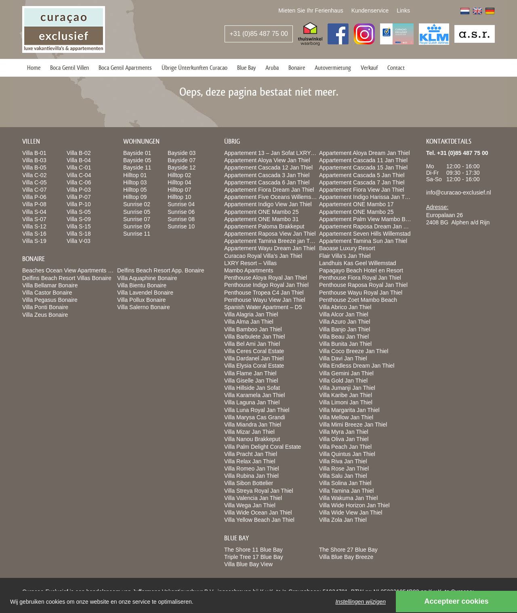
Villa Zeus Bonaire (45, 315)
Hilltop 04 (179, 182)
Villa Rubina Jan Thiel (251, 476)
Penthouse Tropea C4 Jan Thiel (264, 292)
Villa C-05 (34, 182)
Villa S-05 (79, 212)
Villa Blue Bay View (248, 564)
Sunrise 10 (181, 226)
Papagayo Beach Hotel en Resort (361, 270)
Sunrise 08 (181, 219)
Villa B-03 (34, 160)
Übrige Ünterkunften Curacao (194, 67)
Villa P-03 (79, 189)
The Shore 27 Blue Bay (348, 549)
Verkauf (369, 67)
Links (403, 10)
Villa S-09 (79, 219)
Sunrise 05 (136, 212)
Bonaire (296, 67)
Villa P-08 (34, 204)
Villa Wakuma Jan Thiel (348, 498)
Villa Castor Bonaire (47, 292)
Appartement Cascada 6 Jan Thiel (266, 182)
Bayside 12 (181, 167)
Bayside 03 (181, 153)
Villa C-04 (79, 175)
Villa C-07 (34, 189)
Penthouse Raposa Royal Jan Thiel (363, 285)
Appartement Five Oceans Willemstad (271, 197)
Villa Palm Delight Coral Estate (262, 447)
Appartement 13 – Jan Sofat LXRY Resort (276, 153)
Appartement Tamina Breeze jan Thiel (271, 241)
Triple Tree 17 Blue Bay (253, 557)
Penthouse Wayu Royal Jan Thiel (360, 292)
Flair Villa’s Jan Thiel (345, 256)
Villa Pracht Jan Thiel (250, 454)
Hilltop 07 (179, 189)
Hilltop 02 (179, 175)
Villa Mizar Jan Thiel (249, 432)
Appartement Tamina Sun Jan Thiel (363, 241)
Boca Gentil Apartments (125, 67)
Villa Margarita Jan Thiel (349, 410)
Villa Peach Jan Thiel (345, 447)
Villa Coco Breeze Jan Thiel (353, 351)
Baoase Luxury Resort (347, 248)
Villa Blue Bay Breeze (346, 557)
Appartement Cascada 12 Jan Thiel (268, 167)
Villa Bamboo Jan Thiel (253, 329)
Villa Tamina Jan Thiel (346, 490)
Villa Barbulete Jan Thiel (254, 336)
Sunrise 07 (136, 219)
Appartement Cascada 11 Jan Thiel (363, 160)
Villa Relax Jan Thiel (249, 461)
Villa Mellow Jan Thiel (346, 417)
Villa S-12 (34, 226)
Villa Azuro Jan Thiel (344, 321)
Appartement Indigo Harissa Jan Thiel (366, 197)
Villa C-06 (79, 182)
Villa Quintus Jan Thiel (347, 454)
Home (33, 67)
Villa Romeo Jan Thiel (251, 468)
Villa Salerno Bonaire (143, 307)
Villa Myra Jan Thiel (343, 432)
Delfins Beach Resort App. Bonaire (160, 270)
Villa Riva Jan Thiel (343, 461)
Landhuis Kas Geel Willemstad (357, 263)
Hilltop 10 (179, 197)
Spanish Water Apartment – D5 (263, 307)
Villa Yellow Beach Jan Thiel (259, 520)
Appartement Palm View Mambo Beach (368, 219)
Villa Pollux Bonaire (141, 300)
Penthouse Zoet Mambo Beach (358, 300)
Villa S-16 (34, 233)
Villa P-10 (79, 204)
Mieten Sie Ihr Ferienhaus (310, 10)
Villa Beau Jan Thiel (344, 336)
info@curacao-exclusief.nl (458, 192)
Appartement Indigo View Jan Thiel (268, 204)
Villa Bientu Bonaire (141, 285)
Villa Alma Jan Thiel (248, 321)
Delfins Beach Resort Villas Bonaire (66, 278)
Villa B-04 (79, 160)
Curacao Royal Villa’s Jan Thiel (263, 256)
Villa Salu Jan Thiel (343, 476)
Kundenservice (370, 10)
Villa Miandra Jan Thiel (252, 424)
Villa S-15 (79, 226)
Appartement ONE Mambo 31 (261, 219)
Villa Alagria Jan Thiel (251, 314)
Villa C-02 (34, 175)
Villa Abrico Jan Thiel (345, 307)
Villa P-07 (79, 197)
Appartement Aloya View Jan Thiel (267, 160)
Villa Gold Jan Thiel (343, 380)
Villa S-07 (34, 219)
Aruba (272, 67)
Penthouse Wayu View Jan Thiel (264, 300)
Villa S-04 (34, 212)
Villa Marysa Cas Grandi (254, 417)
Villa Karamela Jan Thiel (254, 395)
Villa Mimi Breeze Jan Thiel (353, 424)
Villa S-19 (34, 241)
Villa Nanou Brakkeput (252, 439)
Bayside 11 (137, 167)
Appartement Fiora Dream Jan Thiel (269, 189)
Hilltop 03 (135, 182)
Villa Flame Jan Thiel (250, 373)
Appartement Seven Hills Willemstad (364, 233)
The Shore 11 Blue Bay (253, 549)
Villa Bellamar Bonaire (50, 285)
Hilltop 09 (135, 197)
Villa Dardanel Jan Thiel (254, 358)
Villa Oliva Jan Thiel (343, 439)
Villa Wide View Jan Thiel (350, 512)
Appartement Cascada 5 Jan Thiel (361, 175)
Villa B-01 (34, 153)
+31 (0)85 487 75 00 (258, 33)
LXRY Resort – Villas (250, 263)
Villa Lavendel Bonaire (145, 292)
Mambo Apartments (248, 270)
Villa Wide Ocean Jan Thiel (258, 512)
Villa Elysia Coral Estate (254, 365)
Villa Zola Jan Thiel (343, 520)
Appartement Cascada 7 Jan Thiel (361, 182)
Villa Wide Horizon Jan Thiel (354, 505)
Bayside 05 (137, 160)
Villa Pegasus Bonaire (50, 300)
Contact (396, 67)
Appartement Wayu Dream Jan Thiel (269, 248)
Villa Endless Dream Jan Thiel (356, 365)
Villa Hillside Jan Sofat (252, 388)
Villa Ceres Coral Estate (254, 351)
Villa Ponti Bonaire (45, 307)
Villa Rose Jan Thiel (344, 468)
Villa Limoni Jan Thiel (345, 402)
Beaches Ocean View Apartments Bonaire (74, 270)
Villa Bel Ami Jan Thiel (252, 344)
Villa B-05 (34, 167)
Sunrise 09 (136, 226)
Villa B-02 (79, 153)
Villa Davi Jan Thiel (343, 358)
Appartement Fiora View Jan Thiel (361, 189)
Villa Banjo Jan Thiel (344, 329)
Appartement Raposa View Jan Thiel (270, 233)
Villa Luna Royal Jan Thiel (256, 410)
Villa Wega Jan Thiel (249, 505)
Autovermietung (333, 67)
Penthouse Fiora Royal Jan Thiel (360, 277)
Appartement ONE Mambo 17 (356, 204)
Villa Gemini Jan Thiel (346, 373)
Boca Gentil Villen (69, 67)
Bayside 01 (137, 153)
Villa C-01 (79, 167)
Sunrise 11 (136, 233)
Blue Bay (246, 67)
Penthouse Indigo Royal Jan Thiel (266, 285)
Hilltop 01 (135, 175)
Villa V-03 (78, 241)
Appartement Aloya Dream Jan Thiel (364, 153)
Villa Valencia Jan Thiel (253, 498)
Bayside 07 (181, 160)
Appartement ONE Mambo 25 (261, 212)
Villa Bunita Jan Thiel (345, 344)
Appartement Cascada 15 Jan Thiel (363, 167)
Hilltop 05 (135, 189)
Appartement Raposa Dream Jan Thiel (367, 226)
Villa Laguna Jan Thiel (252, 402)
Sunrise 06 (181, 212)
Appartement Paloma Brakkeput (264, 226)
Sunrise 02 (136, 204)
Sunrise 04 (181, 204)
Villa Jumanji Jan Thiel (347, 388)
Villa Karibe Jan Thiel (345, 395)
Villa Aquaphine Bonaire (147, 278)
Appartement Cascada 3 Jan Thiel (266, 175)
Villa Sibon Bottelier (248, 483)
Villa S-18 (79, 233)
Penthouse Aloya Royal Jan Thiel (265, 277)
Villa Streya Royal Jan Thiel (258, 490)
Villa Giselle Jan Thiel (251, 380)
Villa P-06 (34, 197)
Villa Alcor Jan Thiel (343, 314)
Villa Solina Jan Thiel (345, 483)
